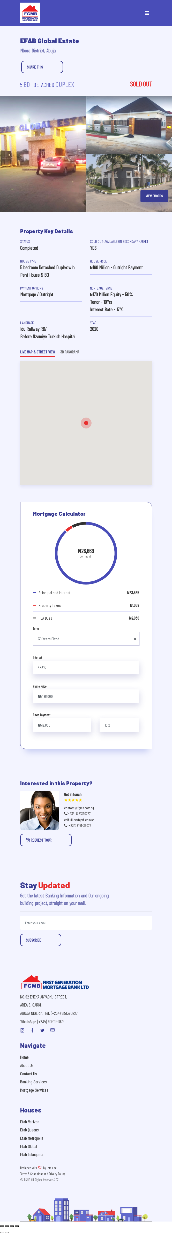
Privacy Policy (57, 1174)
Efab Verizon (29, 1121)
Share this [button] (35, 66)
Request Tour (38, 839)
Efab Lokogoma (31, 1154)
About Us (27, 1065)
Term (36, 629)
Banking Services (33, 1081)
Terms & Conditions (31, 1174)
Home (24, 1057)
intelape (52, 1168)
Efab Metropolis (31, 1138)
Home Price (40, 686)
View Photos (154, 196)
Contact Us (28, 1073)
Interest (37, 657)
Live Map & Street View (37, 351)
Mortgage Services (34, 1090)
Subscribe (33, 939)
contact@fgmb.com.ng (79, 808)
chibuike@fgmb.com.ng (79, 819)
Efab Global (28, 1146)
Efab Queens (29, 1129)
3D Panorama (69, 351)
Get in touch (72, 794)
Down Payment (41, 715)
